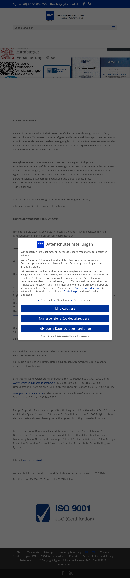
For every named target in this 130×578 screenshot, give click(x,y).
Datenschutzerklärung (87, 286)
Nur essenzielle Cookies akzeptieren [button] (65, 317)
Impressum (84, 334)
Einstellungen (71, 289)
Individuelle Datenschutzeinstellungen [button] (65, 327)
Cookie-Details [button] (48, 334)
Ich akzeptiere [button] (65, 307)
